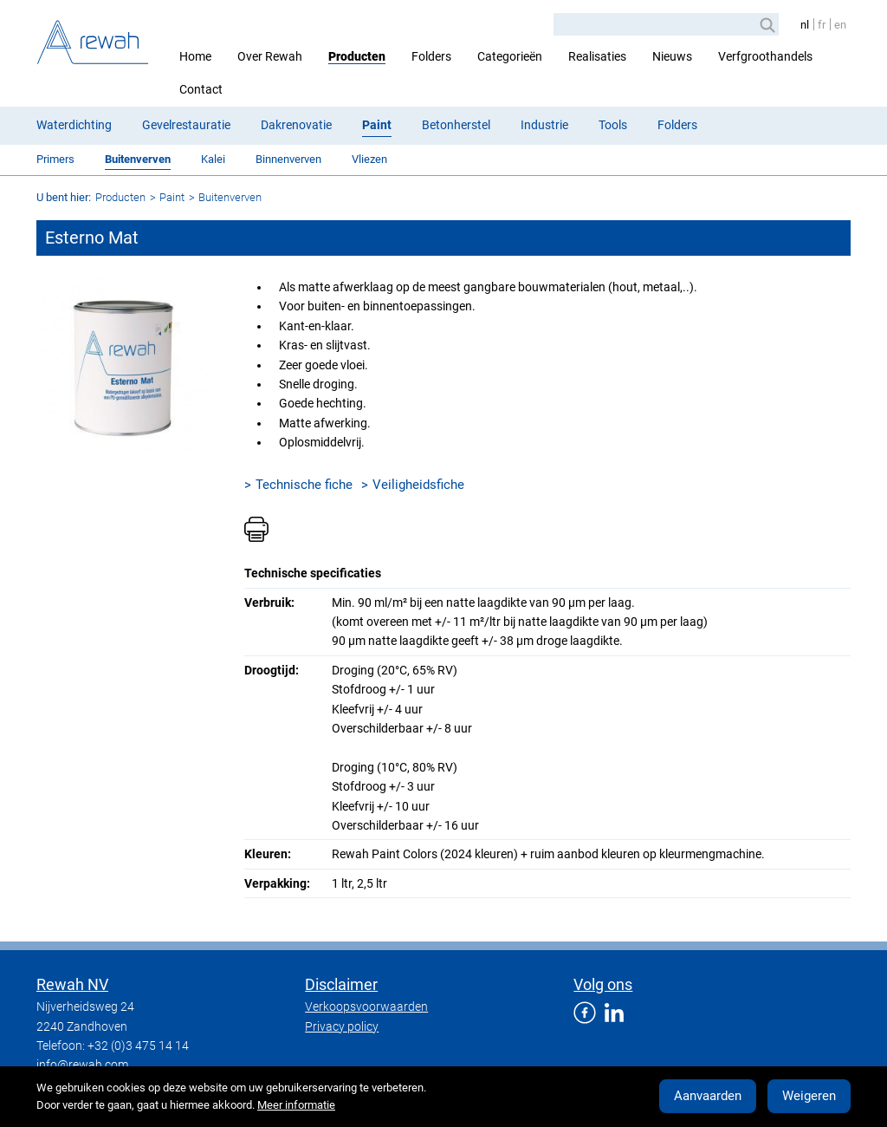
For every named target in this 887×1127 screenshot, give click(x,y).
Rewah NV (72, 984)
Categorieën (509, 56)
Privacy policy (342, 1026)
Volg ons (602, 984)
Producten (356, 56)
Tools (613, 125)
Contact (201, 89)
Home (195, 56)
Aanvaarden (707, 1096)
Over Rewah (269, 56)
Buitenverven (138, 159)
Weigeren (809, 1096)
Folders (431, 56)
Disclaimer (341, 984)
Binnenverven (288, 159)
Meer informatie (296, 1104)
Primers (55, 159)
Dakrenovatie (296, 125)
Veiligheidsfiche (418, 484)
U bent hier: (63, 197)
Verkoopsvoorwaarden (366, 1006)
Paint (377, 125)
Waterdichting (74, 125)
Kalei (213, 159)
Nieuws (672, 56)
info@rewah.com (82, 1065)
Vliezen (369, 159)
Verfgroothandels (765, 56)
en (840, 24)
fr (821, 24)
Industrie (544, 125)
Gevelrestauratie (186, 125)
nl (804, 24)
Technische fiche (304, 484)
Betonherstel (456, 125)
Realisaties (597, 56)
